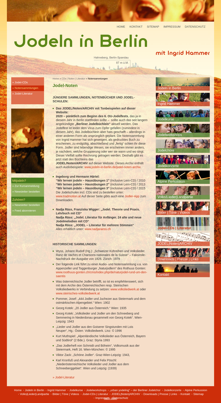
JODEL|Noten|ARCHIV (175, 243)
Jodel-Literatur (24, 93)
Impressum (171, 26)
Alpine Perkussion (171, 181)
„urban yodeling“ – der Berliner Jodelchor (135, 390)
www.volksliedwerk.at (124, 289)
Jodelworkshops (170, 135)
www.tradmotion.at (68, 196)
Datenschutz (195, 26)
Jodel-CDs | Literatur (174, 228)
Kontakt (135, 26)
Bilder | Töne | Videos (174, 212)
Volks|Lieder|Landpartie (175, 197)
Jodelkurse (166, 119)
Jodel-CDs (21, 82)
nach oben (110, 398)
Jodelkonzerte (168, 166)
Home (121, 26)
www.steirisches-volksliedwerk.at (78, 293)
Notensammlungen (26, 88)
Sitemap (153, 26)
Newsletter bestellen (27, 191)
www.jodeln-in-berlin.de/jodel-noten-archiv (112, 167)
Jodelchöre (166, 150)
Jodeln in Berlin (169, 88)
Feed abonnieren (25, 210)
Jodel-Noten (65, 85)
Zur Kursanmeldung (27, 186)
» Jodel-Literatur (63, 377)
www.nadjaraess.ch (98, 229)
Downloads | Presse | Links (178, 259)
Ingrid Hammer (169, 104)
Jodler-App (132, 196)
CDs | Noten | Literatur (73, 78)
